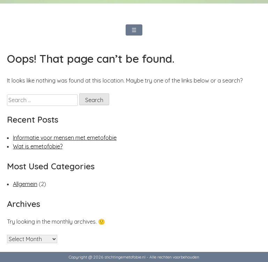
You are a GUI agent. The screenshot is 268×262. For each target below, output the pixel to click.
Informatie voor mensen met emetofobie (65, 137)
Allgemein (25, 183)
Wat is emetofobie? (37, 146)
